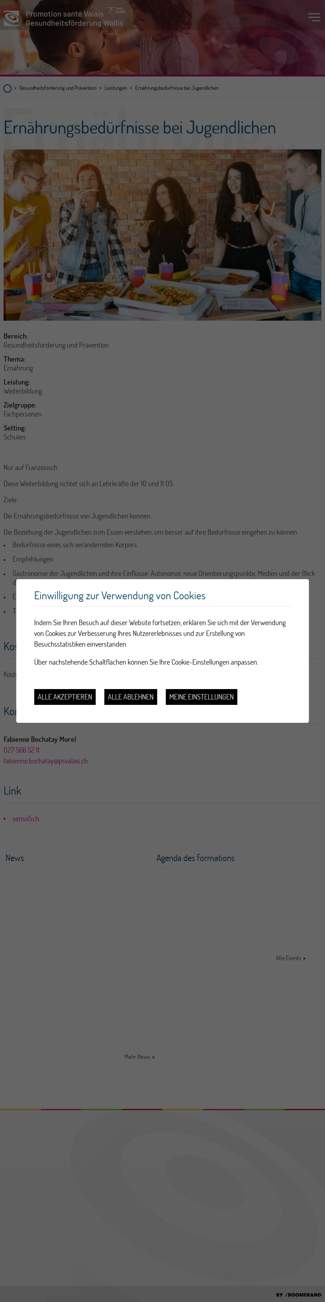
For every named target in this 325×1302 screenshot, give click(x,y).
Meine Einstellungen (201, 696)
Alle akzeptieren (65, 696)
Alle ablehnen (131, 696)
